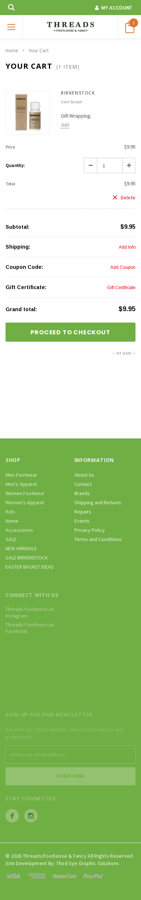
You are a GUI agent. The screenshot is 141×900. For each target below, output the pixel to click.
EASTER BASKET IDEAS (30, 566)
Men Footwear (21, 475)
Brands (82, 493)
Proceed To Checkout (70, 332)
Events (81, 520)
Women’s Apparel (25, 502)
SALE (11, 539)
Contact (83, 484)
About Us (84, 475)
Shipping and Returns (97, 502)
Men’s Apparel (21, 484)
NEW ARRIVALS (21, 548)
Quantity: (15, 165)
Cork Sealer (72, 101)
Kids (10, 511)
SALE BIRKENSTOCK (27, 557)
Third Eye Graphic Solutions (87, 863)
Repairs (82, 511)
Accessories (19, 530)
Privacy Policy (89, 530)
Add (65, 124)
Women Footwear (25, 493)
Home (12, 50)
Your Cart (39, 50)
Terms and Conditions (98, 539)
